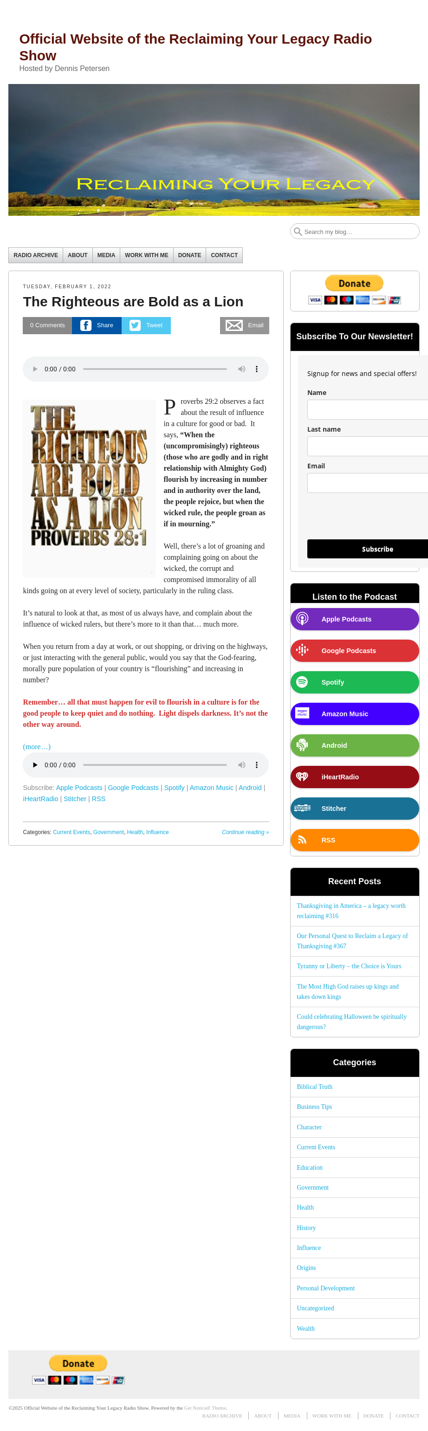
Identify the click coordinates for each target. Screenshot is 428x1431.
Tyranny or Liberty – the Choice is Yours (349, 966)
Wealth (306, 1328)
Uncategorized (315, 1308)
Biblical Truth (314, 1086)
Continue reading (245, 832)
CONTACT (224, 255)
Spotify (174, 787)
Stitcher (75, 799)
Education (310, 1167)
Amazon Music (211, 787)
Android (250, 787)
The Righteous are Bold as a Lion (133, 301)
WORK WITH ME (146, 255)
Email (316, 465)
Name (316, 392)
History (306, 1227)
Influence (157, 832)
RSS (99, 799)
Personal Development (326, 1288)
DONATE (189, 255)
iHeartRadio (40, 799)
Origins (306, 1267)
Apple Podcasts (79, 787)
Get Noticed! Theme (205, 1408)
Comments (47, 325)
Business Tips (314, 1106)
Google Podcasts (133, 787)
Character (309, 1127)
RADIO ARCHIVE (35, 255)
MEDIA (106, 255)
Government (108, 832)
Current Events (71, 832)
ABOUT (78, 255)
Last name (324, 429)
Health (135, 832)
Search (298, 231)
